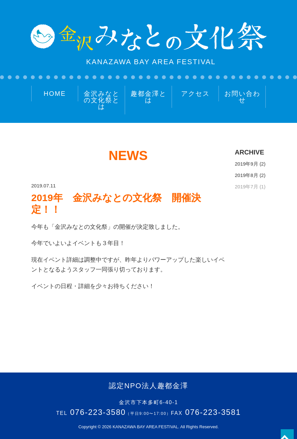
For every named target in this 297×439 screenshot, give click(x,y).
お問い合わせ (242, 97)
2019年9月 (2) (250, 164)
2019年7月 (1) (250, 186)
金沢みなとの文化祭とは (102, 100)
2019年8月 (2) (250, 175)
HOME (55, 93)
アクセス (195, 93)
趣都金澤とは (148, 97)
